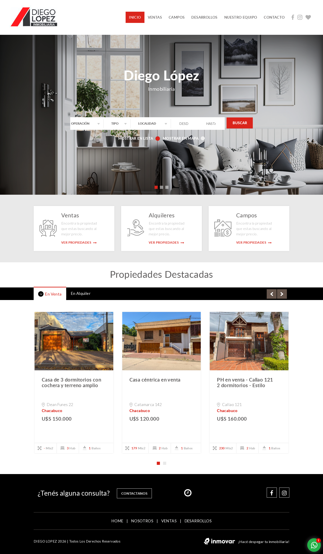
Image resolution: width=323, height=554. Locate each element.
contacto (274, 17)
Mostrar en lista (138, 138)
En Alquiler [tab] (81, 293)
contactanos (136, 492)
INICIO (136, 17)
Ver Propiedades (79, 242)
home (117, 520)
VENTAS (155, 17)
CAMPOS (177, 17)
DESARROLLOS (204, 17)
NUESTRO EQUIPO (240, 17)
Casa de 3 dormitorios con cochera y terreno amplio (71, 382)
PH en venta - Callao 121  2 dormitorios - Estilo (247, 382)
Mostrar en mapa (184, 138)
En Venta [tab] (50, 294)
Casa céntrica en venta (155, 379)
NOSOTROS (142, 520)
